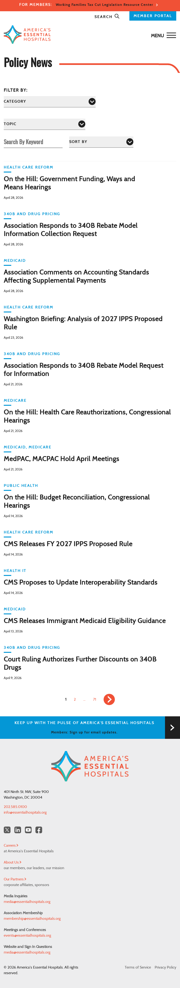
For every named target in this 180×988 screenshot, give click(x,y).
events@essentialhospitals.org (27, 935)
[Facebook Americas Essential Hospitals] (38, 829)
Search (107, 17)
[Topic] (44, 124)
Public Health (21, 486)
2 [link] (75, 699)
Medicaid (15, 261)
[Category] (50, 101)
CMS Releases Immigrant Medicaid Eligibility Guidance (85, 621)
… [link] (84, 699)
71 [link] (94, 699)
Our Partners (15, 879)
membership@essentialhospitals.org (32, 918)
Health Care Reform (28, 167)
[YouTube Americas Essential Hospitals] (28, 829)
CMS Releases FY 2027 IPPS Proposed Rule (68, 544)
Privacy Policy (165, 967)
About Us (12, 862)
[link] (109, 699)
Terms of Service (138, 967)
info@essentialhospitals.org (25, 812)
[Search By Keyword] (33, 141)
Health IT (15, 571)
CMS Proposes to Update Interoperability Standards (81, 582)
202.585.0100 (15, 807)
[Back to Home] (89, 34)
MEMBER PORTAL (153, 16)
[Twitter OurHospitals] (7, 829)
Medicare (15, 400)
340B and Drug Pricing (32, 214)
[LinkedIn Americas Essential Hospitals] (17, 829)
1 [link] (65, 699)
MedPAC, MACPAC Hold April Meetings (61, 459)
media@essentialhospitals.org (27, 902)
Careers (11, 845)
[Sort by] (101, 141)
